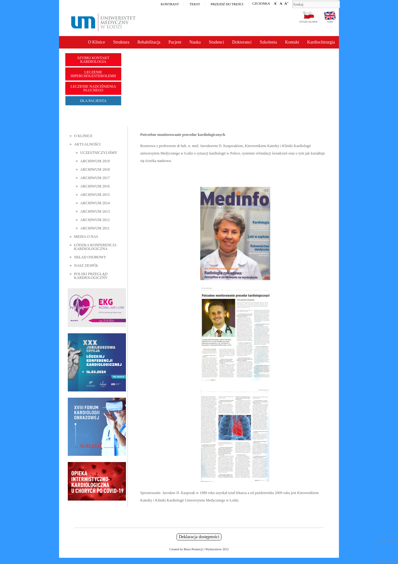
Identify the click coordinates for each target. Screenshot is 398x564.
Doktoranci (242, 42)
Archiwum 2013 (95, 211)
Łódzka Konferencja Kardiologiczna (95, 247)
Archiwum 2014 (95, 203)
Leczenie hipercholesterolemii (93, 74)
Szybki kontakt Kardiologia (93, 60)
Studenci (216, 42)
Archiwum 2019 (95, 161)
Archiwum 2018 (95, 169)
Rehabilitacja (148, 42)
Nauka (195, 42)
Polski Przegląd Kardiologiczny (91, 276)
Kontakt (292, 42)
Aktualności (87, 144)
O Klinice (96, 42)
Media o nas (86, 236)
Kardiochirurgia (321, 42)
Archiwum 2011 (95, 228)
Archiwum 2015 (95, 194)
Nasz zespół (86, 265)
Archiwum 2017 (95, 178)
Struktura (121, 42)
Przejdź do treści (227, 4)
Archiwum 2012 (95, 220)
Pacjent (175, 42)
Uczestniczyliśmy (98, 152)
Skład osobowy (90, 257)
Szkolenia (268, 42)
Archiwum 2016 (95, 186)
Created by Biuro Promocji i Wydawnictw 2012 (199, 549)
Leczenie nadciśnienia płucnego (93, 88)
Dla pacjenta (93, 101)
